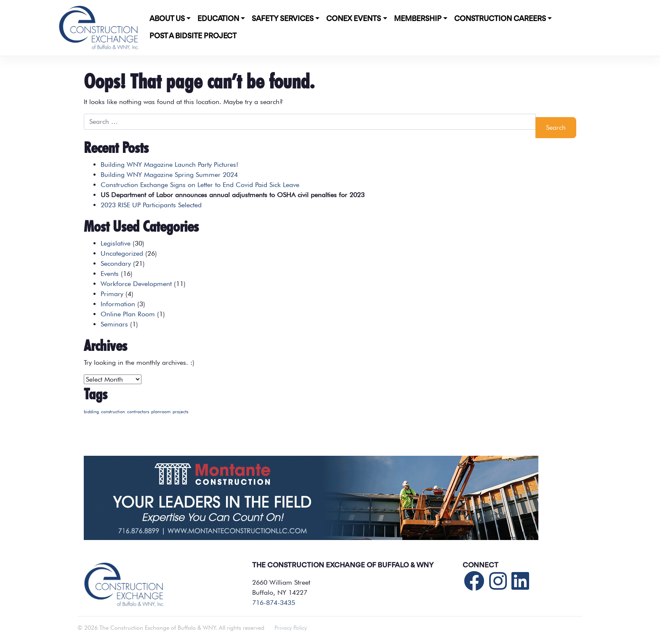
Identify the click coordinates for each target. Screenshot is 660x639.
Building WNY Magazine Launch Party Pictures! (169, 164)
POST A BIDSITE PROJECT (193, 36)
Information (118, 304)
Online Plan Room (128, 314)
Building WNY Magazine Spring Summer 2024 (169, 175)
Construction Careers (500, 19)
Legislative (115, 243)
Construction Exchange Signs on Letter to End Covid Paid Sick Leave (200, 185)
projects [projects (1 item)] (180, 411)
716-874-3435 (273, 603)
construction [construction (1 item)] (113, 411)
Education (218, 19)
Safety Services (283, 19)
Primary (112, 294)
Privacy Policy (290, 627)
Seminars (114, 324)
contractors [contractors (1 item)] (138, 411)
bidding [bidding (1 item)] (91, 411)
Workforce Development (136, 284)
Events (110, 274)
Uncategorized (122, 253)
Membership (418, 19)
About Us (167, 19)
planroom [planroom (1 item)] (160, 411)
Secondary (116, 263)
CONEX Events (353, 19)
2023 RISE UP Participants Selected (151, 205)
